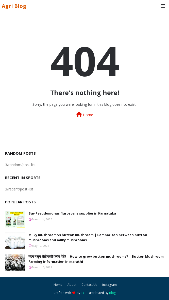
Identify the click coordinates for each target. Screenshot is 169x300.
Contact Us (89, 285)
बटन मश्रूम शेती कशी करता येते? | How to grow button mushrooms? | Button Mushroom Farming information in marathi (96, 259)
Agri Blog (14, 6)
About (71, 285)
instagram (109, 285)
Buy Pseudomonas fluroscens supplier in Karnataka (72, 213)
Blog (112, 293)
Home (84, 114)
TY (82, 293)
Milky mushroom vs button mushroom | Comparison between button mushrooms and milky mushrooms (87, 237)
